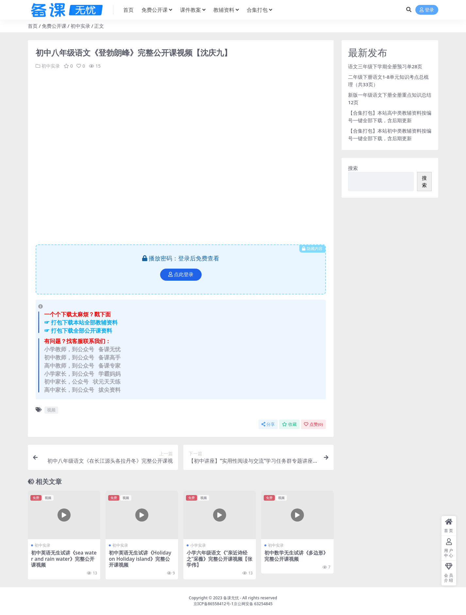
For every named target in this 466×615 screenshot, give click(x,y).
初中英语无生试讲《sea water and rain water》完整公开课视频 (64, 558)
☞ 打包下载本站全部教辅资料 (81, 322)
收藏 (289, 424)
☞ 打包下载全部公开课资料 (78, 330)
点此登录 (180, 274)
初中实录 (80, 26)
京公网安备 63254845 (253, 604)
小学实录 (198, 545)
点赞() (313, 424)
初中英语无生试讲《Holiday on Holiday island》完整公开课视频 (140, 558)
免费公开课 (54, 26)
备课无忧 (231, 598)
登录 (427, 10)
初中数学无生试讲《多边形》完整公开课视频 (296, 555)
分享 (268, 424)
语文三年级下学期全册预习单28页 (385, 66)
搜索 (353, 168)
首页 (33, 26)
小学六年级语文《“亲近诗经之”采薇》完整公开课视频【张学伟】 (219, 558)
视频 (51, 410)
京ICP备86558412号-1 (213, 604)
